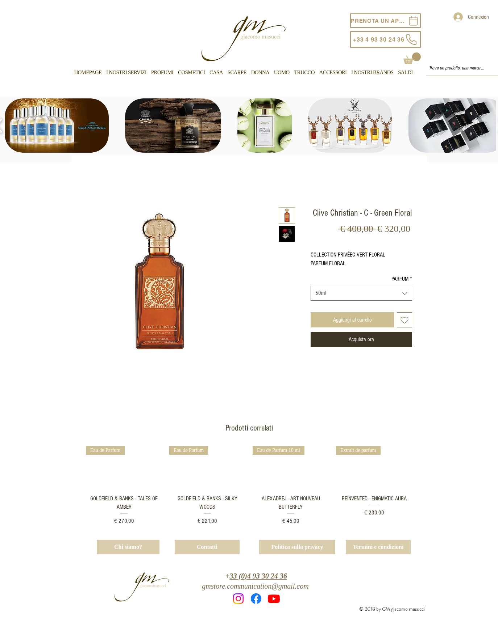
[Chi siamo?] (128, 547)
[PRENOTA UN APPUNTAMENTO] (385, 20)
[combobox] (361, 293)
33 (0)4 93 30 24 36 (258, 576)
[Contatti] (207, 547)
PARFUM (401, 279)
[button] (412, 58)
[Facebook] (256, 599)
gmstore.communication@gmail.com (255, 586)
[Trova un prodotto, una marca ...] (459, 68)
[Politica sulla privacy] (297, 547)
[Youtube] (274, 599)
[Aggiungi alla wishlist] (404, 319)
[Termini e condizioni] (378, 547)
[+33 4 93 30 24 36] (385, 39)
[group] (249, 485)
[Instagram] (238, 599)
